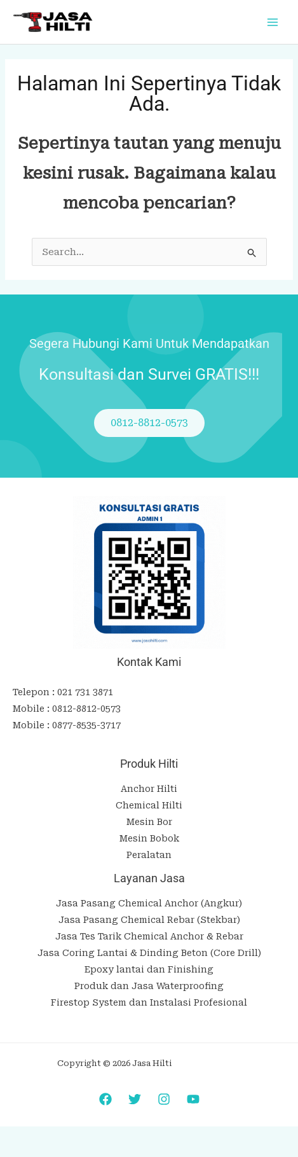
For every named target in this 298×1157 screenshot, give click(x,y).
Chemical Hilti (149, 805)
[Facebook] (105, 1099)
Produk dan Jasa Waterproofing (149, 986)
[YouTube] (193, 1099)
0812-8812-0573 (86, 708)
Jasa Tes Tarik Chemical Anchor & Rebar (149, 936)
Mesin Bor (149, 822)
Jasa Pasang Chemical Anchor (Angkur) (149, 903)
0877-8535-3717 (86, 725)
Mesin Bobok (149, 838)
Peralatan (149, 855)
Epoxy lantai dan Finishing (149, 969)
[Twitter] (134, 1099)
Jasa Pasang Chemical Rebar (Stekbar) (149, 920)
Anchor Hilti (149, 789)
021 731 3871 (85, 692)
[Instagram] (164, 1099)
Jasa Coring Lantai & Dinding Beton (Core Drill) (149, 953)
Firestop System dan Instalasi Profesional (149, 1002)
